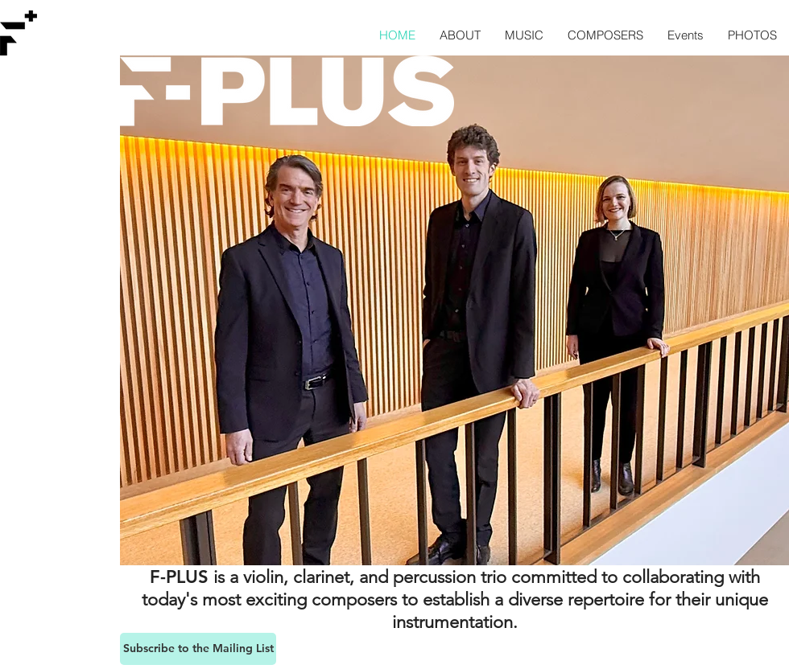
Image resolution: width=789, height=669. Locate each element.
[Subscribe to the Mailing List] (198, 649)
